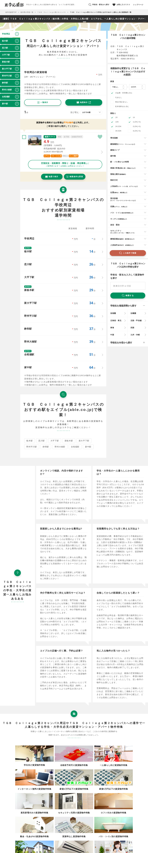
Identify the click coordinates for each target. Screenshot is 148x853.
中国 (112, 335)
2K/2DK (118, 126)
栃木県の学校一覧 (27, 12)
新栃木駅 (69, 441)
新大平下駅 (84, 441)
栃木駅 (29, 441)
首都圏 (113, 313)
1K (134, 117)
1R (116, 117)
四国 (132, 328)
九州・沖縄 (135, 335)
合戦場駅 (75, 447)
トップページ (138, 5)
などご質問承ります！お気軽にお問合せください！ (65, 164)
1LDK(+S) (137, 122)
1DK (117, 122)
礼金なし (118, 97)
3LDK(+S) (137, 131)
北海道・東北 (115, 321)
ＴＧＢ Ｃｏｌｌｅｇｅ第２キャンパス (51, 12)
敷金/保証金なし (121, 102)
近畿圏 (133, 313)
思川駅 (41, 441)
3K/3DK (118, 131)
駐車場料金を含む (122, 106)
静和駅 (46, 447)
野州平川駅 (31, 447)
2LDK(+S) (137, 126)
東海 (112, 328)
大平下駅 (54, 441)
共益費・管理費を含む (124, 93)
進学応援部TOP (11, 12)
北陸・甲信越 (136, 321)
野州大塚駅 (60, 447)
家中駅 (88, 447)
